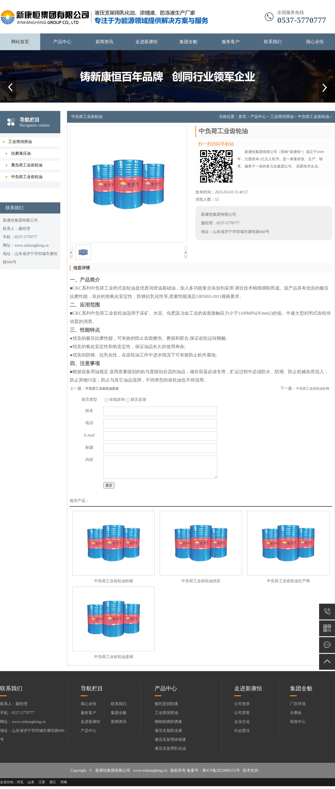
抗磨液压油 (21, 153)
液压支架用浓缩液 (170, 739)
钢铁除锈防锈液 (168, 722)
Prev (3, 75)
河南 (63, 782)
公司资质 (242, 704)
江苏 (42, 782)
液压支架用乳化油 (170, 748)
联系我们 (273, 41)
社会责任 (242, 731)
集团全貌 (188, 41)
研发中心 (298, 722)
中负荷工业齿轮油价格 (312, 388)
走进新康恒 (146, 41)
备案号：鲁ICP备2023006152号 (213, 770)
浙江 (52, 782)
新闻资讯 (104, 41)
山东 (31, 782)
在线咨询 (117, 399)
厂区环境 (298, 704)
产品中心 (62, 41)
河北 (20, 782)
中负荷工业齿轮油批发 (102, 388)
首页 (242, 117)
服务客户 (231, 41)
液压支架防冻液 (168, 731)
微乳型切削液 (166, 704)
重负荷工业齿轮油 (26, 165)
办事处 (296, 713)
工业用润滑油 (20, 142)
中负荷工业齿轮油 (26, 177)
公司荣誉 (242, 713)
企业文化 (242, 722)
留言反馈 (138, 399)
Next (322, 75)
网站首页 (20, 41)
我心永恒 (315, 41)
